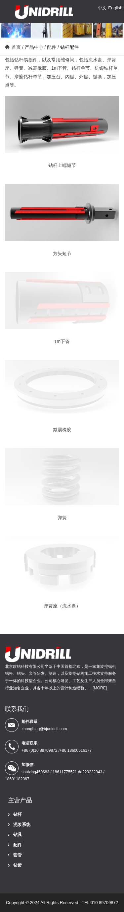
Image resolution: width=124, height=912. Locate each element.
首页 (16, 47)
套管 (17, 854)
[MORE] (100, 688)
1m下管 (62, 341)
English (115, 7)
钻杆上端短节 (62, 165)
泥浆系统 (21, 824)
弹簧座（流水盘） (62, 605)
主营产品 (20, 800)
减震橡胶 (62, 429)
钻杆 (17, 814)
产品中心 (34, 47)
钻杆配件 (69, 47)
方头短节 (62, 253)
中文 (102, 7)
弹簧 (62, 517)
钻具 (17, 834)
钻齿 (17, 865)
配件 (51, 47)
